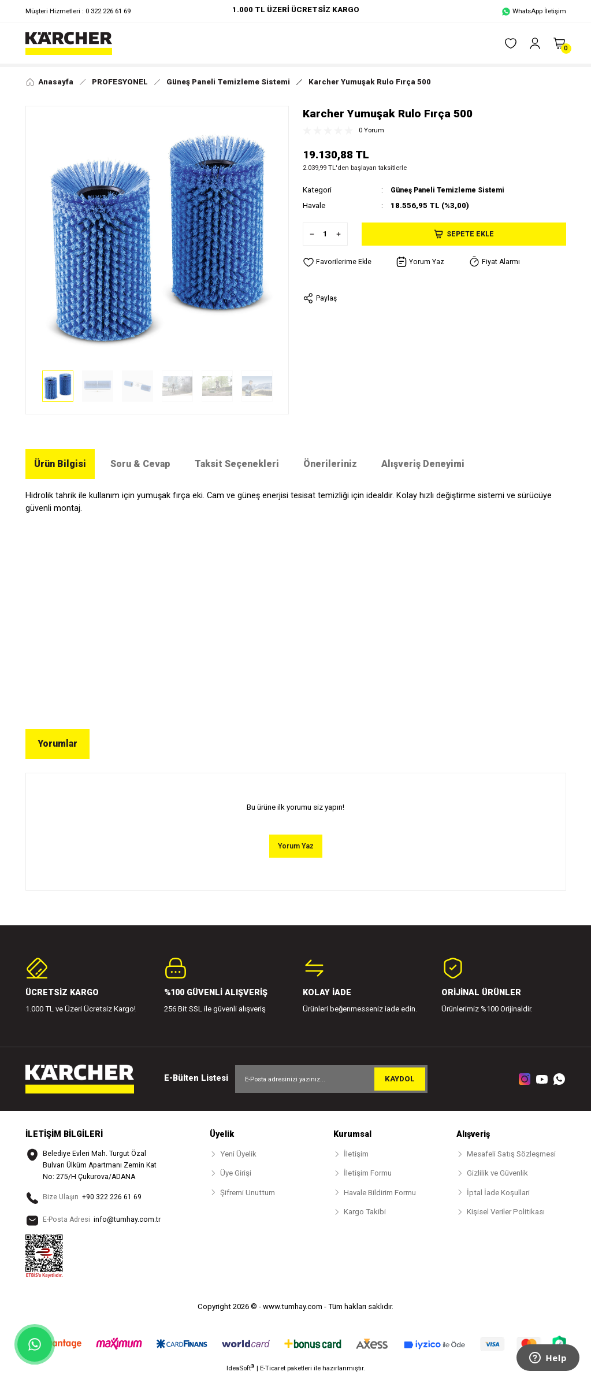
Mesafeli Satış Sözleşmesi (511, 1154)
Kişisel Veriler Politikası (506, 1212)
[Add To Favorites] (337, 262)
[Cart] (559, 43)
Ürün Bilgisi (60, 463)
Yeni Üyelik (238, 1154)
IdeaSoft (240, 1370)
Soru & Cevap (140, 463)
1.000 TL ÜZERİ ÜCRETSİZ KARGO (295, 9)
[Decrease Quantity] (309, 234)
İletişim (356, 1154)
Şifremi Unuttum (247, 1193)
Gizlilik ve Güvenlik (497, 1174)
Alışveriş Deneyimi (422, 463)
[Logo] (68, 43)
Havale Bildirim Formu (380, 1193)
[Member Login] (535, 43)
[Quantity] (325, 234)
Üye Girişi (235, 1174)
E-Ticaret (272, 1371)
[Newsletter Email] (331, 1079)
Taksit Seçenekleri (237, 463)
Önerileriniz (330, 463)
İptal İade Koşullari (498, 1193)
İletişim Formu (368, 1174)
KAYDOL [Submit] (400, 1079)
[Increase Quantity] (341, 234)
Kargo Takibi (365, 1212)
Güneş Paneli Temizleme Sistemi (452, 190)
